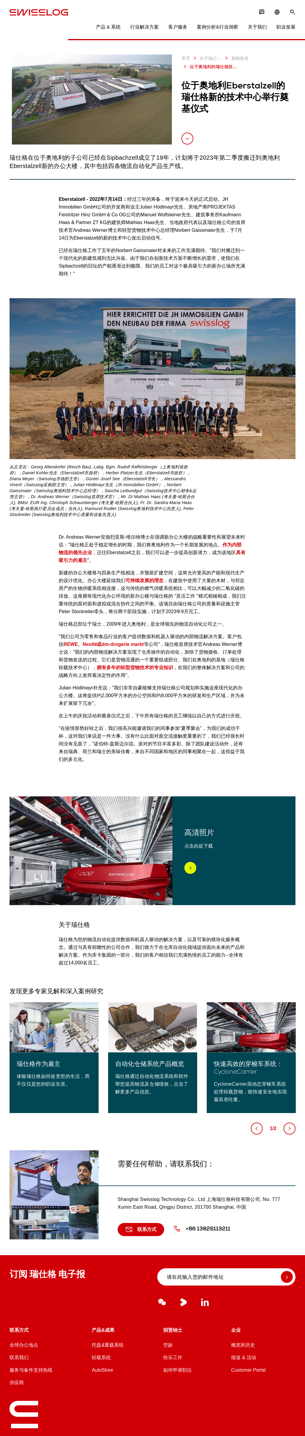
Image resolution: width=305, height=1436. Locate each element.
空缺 (168, 1345)
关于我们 (257, 27)
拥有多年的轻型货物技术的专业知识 (135, 667)
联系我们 (19, 1357)
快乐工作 (172, 1357)
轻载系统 (101, 1357)
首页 (185, 58)
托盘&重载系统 (108, 1345)
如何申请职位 (177, 1370)
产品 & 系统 (108, 27)
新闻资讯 (236, 58)
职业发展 (285, 27)
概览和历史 (243, 1345)
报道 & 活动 (243, 1357)
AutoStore (102, 1370)
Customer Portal (248, 1370)
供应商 (17, 1382)
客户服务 (177, 27)
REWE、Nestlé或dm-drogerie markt (103, 644)
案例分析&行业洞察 (217, 27)
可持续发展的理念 (144, 580)
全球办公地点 (24, 1345)
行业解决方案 (144, 27)
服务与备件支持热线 (31, 1370)
